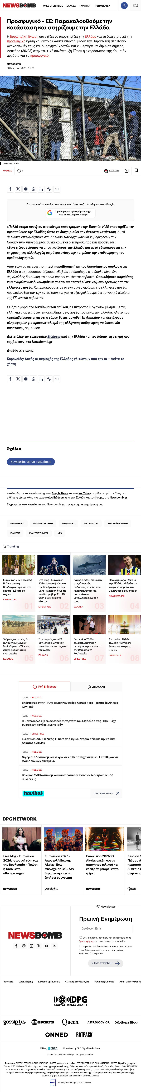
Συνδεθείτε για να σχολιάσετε (31, 462)
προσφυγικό (39, 56)
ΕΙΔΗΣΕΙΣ (15, 533)
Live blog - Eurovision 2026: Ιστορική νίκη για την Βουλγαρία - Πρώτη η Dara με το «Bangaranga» (20, 864)
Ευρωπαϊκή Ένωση (24, 37)
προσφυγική (16, 41)
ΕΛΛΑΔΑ (71, 5)
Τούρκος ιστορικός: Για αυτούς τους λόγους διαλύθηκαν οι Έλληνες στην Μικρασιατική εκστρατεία (16, 646)
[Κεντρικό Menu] (135, 5)
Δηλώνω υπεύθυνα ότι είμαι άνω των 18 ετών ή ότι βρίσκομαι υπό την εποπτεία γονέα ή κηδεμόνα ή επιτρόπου (105, 950)
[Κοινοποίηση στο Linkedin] (41, 189)
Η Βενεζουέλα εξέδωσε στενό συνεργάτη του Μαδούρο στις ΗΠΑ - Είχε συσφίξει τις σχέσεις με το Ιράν (69, 723)
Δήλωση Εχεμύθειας (49, 981)
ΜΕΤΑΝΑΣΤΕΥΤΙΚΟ (43, 523)
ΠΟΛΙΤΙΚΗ (85, 5)
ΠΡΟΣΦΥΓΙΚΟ (17, 523)
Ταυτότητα (7, 981)
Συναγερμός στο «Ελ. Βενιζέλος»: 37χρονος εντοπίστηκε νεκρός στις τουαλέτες (52, 644)
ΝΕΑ (60, 533)
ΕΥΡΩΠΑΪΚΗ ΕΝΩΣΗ (118, 523)
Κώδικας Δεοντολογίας (77, 981)
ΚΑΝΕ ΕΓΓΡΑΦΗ (106, 963)
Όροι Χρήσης (26, 981)
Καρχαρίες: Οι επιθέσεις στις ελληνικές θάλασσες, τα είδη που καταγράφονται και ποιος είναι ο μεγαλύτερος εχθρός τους (88, 590)
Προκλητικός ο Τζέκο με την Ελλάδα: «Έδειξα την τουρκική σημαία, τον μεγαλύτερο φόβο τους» (123, 585)
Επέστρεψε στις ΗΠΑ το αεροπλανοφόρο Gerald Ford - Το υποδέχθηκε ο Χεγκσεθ (70, 704)
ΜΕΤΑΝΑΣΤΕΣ (91, 523)
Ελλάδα (90, 37)
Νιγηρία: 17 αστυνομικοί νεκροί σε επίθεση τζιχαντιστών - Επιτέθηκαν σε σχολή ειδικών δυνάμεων (70, 759)
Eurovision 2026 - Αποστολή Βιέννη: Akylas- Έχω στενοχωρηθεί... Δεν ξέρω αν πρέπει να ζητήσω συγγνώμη (59, 867)
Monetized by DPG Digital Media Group (82, 1048)
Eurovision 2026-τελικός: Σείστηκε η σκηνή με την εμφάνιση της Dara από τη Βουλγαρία (87, 646)
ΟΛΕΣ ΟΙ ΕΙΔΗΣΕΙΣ (53, 5)
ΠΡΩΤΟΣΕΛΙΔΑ (102, 5)
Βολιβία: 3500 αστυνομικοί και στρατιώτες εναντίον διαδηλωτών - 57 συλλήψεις (67, 777)
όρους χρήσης (86, 941)
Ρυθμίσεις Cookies (104, 981)
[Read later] (136, 171)
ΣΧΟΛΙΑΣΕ (111, 171)
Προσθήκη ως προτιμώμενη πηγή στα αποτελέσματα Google (69, 213)
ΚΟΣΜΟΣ (7, 170)
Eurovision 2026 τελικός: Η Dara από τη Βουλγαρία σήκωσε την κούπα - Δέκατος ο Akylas (17, 587)
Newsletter (34, 504)
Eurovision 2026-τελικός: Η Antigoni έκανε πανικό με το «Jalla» (120, 645)
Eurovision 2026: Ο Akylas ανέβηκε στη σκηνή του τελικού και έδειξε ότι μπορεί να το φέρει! (102, 864)
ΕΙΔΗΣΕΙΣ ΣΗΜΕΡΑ (38, 533)
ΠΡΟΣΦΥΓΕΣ (68, 523)
